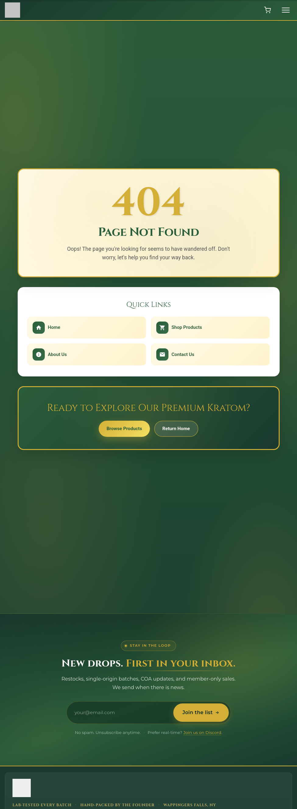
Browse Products (122, 430)
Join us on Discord (202, 732)
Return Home (178, 430)
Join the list (199, 712)
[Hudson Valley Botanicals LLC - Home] (114, 789)
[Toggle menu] (285, 10)
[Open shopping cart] (267, 10)
